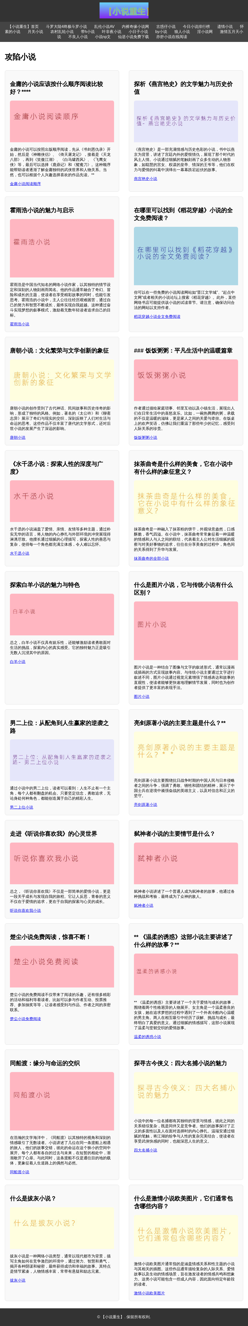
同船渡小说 (19, 1172)
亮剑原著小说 (145, 805)
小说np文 (103, 37)
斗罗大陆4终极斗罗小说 (66, 26)
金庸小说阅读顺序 (25, 184)
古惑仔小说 (166, 26)
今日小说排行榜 (196, 26)
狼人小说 (182, 32)
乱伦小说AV (104, 26)
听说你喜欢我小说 (25, 910)
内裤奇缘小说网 (135, 26)
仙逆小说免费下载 (133, 37)
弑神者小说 (143, 905)
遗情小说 (225, 26)
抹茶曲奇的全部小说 (151, 558)
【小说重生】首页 (23, 26)
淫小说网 (205, 32)
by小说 (161, 32)
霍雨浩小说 (19, 324)
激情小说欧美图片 (149, 1293)
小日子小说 (138, 32)
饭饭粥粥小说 (145, 437)
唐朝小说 (17, 437)
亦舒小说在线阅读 (171, 37)
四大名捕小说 (145, 1150)
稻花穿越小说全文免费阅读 (157, 317)
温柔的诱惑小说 (147, 1037)
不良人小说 (78, 37)
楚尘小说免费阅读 (25, 1019)
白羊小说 (17, 662)
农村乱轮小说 (62, 32)
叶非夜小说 (111, 32)
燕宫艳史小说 (145, 179)
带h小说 (88, 32)
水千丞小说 (19, 553)
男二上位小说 (21, 807)
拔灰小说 (17, 1280)
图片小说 (141, 697)
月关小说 (35, 32)
